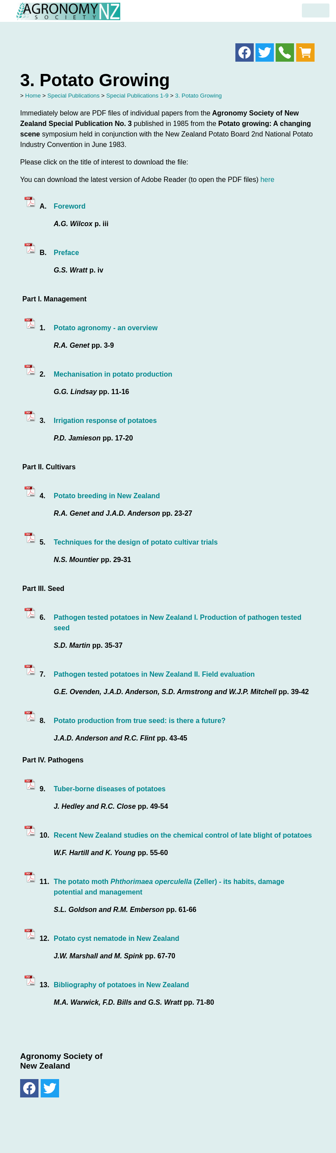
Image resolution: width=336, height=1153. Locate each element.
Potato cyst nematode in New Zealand (116, 938)
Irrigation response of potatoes (105, 420)
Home (33, 95)
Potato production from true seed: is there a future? (140, 720)
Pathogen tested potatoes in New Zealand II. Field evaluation (154, 674)
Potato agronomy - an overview (106, 328)
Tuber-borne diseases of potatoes (110, 789)
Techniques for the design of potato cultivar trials (136, 542)
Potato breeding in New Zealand (107, 496)
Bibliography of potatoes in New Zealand (121, 985)
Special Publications (73, 95)
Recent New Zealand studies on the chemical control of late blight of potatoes (183, 835)
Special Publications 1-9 (137, 95)
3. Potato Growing (198, 95)
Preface (66, 252)
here (267, 179)
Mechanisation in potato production (113, 374)
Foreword (70, 206)
